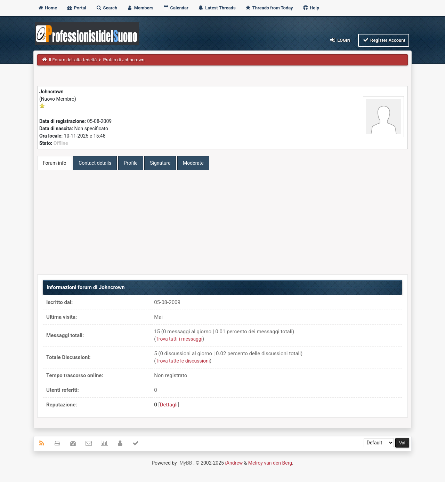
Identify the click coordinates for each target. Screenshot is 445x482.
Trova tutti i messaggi (179, 339)
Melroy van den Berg (270, 463)
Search (106, 7)
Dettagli (169, 405)
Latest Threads (217, 7)
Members (140, 7)
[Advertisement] (222, 222)
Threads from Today (269, 7)
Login (339, 40)
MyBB (185, 463)
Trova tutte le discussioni (183, 361)
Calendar (175, 7)
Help (310, 7)
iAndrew (234, 463)
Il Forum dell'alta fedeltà (73, 59)
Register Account (383, 40)
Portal (76, 7)
